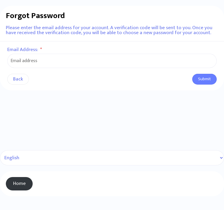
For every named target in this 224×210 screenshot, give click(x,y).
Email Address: (24, 49)
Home (19, 183)
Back (18, 79)
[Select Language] (112, 157)
